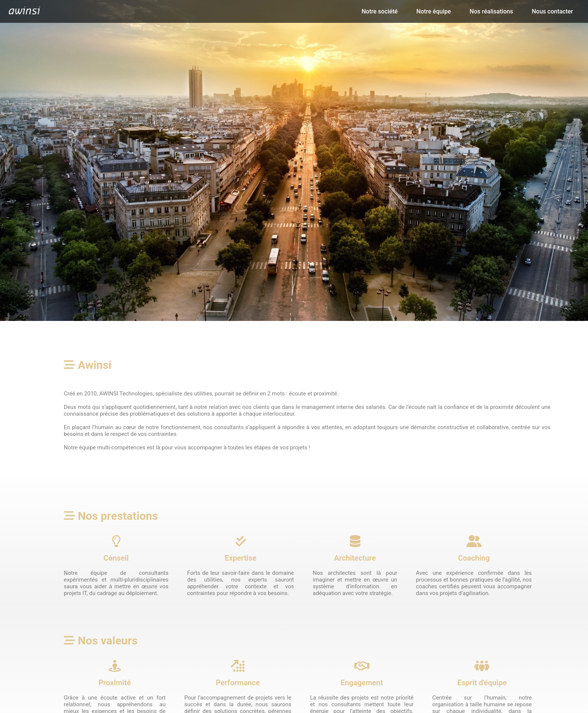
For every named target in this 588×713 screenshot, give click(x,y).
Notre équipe (433, 11)
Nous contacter (552, 11)
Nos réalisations (491, 11)
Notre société (380, 11)
